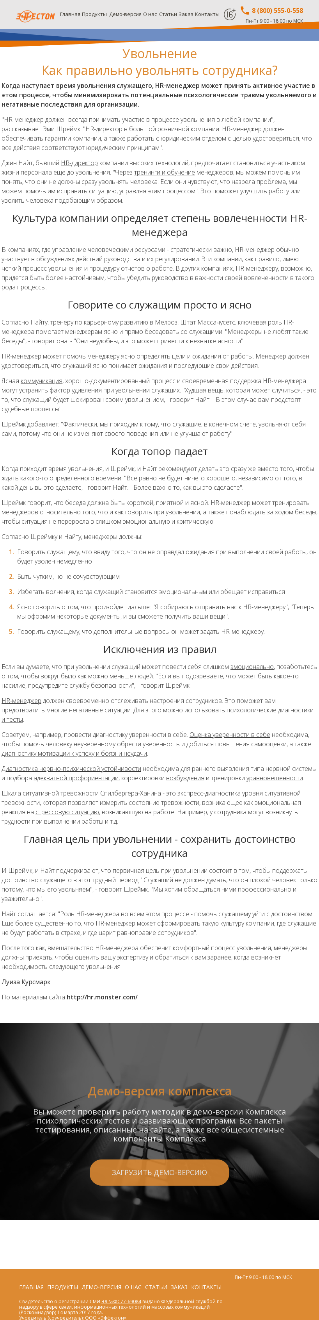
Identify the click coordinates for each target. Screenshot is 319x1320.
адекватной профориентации (76, 778)
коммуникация (41, 380)
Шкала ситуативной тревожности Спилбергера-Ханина (81, 793)
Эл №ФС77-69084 (121, 1301)
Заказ (186, 14)
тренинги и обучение (164, 172)
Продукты (94, 14)
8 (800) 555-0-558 (271, 10)
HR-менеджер (21, 700)
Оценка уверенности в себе (230, 734)
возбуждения (185, 778)
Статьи (168, 14)
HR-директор (79, 163)
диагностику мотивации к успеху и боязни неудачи (74, 753)
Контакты (207, 14)
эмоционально (252, 666)
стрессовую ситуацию (67, 812)
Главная (70, 14)
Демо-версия (125, 14)
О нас (150, 14)
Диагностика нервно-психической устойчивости (71, 768)
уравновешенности (274, 778)
